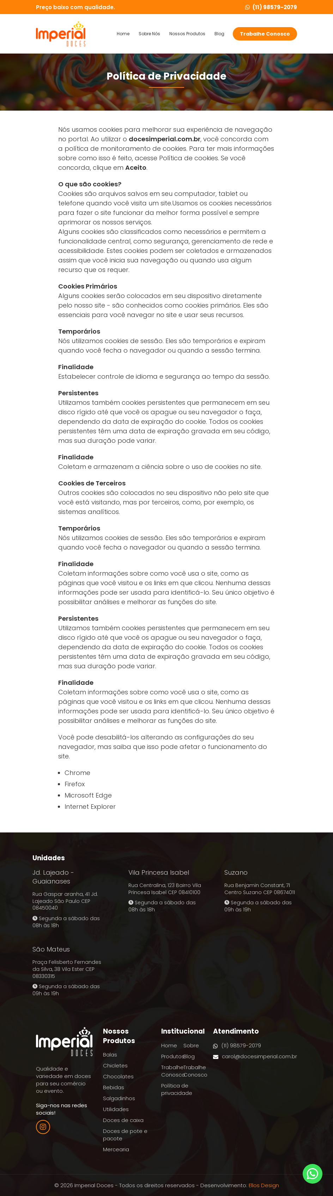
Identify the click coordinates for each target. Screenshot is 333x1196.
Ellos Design (264, 1185)
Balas (110, 1054)
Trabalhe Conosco (265, 33)
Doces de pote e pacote (125, 1134)
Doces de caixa (123, 1120)
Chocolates (118, 1076)
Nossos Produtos (187, 34)
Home (123, 34)
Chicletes (115, 1065)
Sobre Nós (149, 34)
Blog (219, 34)
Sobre (191, 1045)
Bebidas (113, 1087)
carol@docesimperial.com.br (255, 1056)
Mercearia (116, 1149)
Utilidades (116, 1109)
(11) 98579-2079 (271, 7)
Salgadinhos (119, 1098)
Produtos (172, 1056)
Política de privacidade (176, 1089)
